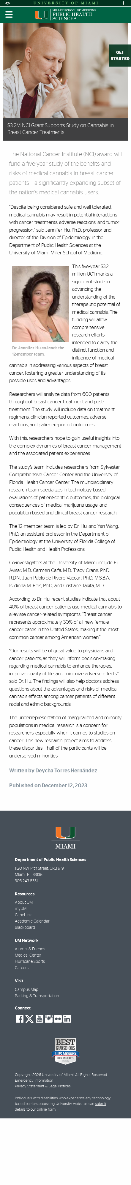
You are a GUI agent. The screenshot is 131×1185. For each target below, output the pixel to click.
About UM (24, 902)
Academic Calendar (32, 921)
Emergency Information (34, 1081)
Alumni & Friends (30, 949)
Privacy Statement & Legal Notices (43, 1086)
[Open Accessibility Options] (7, 3)
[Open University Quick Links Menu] (123, 3)
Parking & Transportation (37, 996)
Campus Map (26, 990)
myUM (20, 909)
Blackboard (25, 928)
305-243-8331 (26, 881)
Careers (22, 968)
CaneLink (23, 915)
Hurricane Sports (30, 962)
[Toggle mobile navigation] (9, 14)
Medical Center (28, 955)
